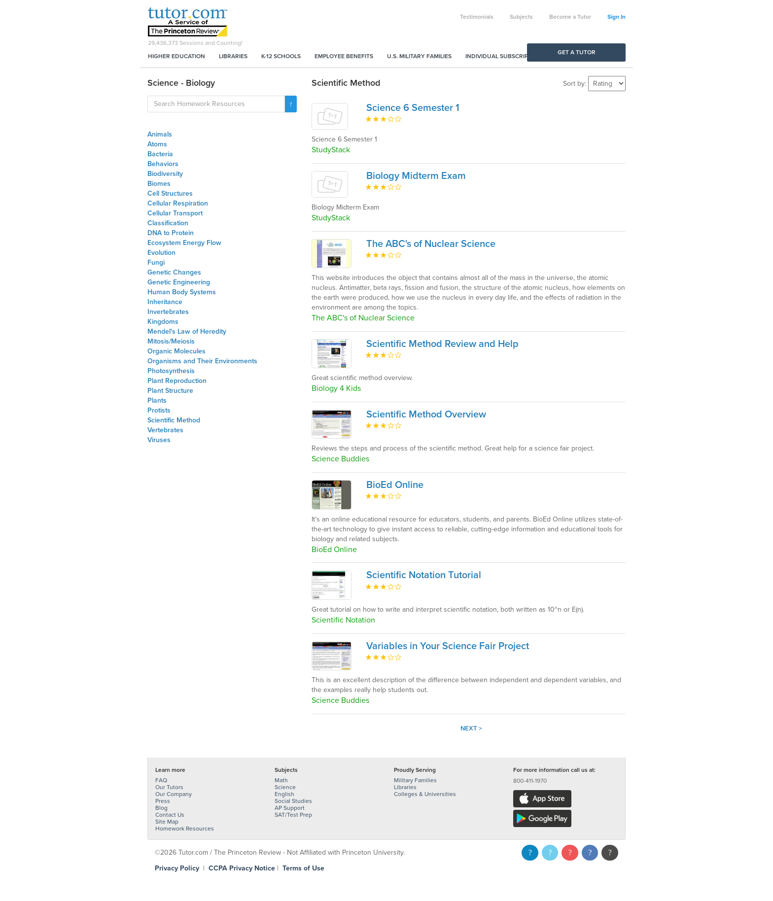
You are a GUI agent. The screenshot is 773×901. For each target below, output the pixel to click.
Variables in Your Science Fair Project (447, 646)
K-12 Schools (281, 56)
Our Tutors (169, 787)
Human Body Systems (181, 292)
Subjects (521, 16)
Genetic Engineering (178, 282)
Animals (159, 134)
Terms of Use (303, 868)
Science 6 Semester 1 (412, 108)
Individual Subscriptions (505, 56)
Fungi (156, 262)
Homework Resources (184, 828)
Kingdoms (162, 321)
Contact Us (169, 814)
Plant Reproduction (177, 381)
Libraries (233, 56)
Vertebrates (165, 430)
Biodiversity (165, 174)
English (284, 794)
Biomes (159, 183)
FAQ (161, 780)
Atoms (157, 144)
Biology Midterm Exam (416, 176)
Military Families (415, 780)
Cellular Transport (175, 213)
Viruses (159, 440)
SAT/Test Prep (293, 814)
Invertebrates (168, 312)
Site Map (166, 821)
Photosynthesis (171, 371)
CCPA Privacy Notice (242, 868)
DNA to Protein (170, 233)
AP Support (290, 807)
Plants (157, 400)
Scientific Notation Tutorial (423, 575)
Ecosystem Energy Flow (184, 243)
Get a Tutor (577, 52)
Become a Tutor (570, 16)
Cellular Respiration (177, 203)
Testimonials (476, 16)
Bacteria (160, 154)
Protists (159, 410)
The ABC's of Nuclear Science (430, 244)
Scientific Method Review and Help (442, 344)
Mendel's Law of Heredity (186, 331)
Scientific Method (173, 420)
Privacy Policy (177, 868)
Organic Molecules (176, 351)
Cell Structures (170, 193)
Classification (167, 223)
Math (281, 780)
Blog (161, 807)
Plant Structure (170, 390)
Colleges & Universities (425, 794)
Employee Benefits (344, 56)
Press (162, 800)
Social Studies (293, 800)
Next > (471, 728)
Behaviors (162, 164)
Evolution (161, 252)
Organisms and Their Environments (202, 361)
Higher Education (176, 56)
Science (285, 787)
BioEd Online (394, 485)
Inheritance (164, 302)
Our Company (173, 794)
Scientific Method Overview (426, 414)
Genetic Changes (174, 272)
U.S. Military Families (419, 56)
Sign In (616, 16)
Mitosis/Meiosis (171, 341)
